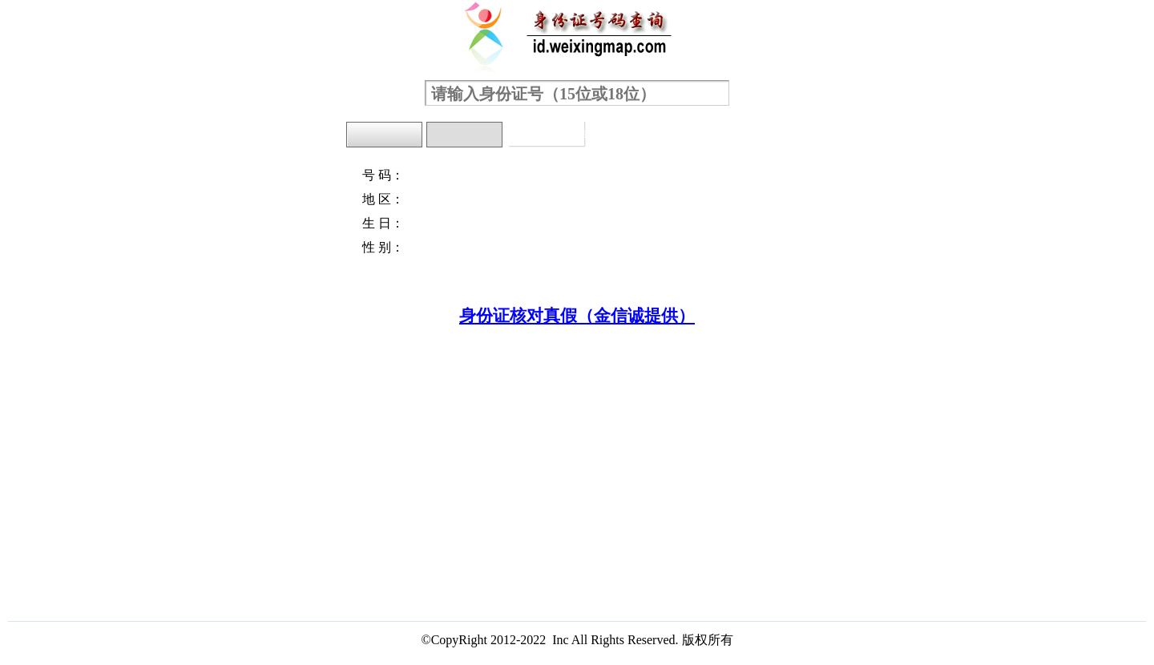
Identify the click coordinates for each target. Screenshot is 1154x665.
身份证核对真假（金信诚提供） (577, 315)
